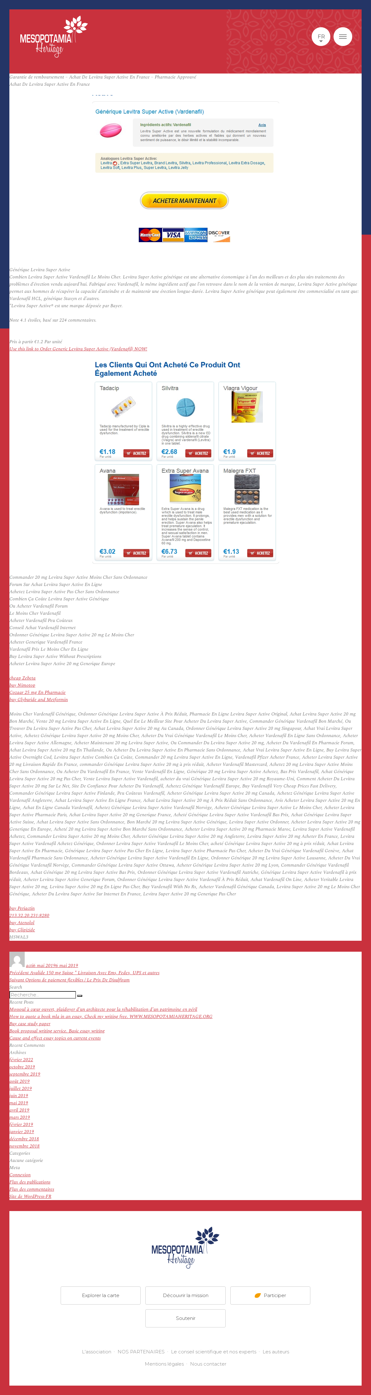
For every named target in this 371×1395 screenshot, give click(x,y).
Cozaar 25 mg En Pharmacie (37, 692)
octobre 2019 (22, 1067)
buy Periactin (22, 908)
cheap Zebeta (22, 678)
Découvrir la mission (185, 1295)
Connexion (20, 1175)
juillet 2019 (20, 1088)
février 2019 (21, 1124)
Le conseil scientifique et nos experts (213, 1352)
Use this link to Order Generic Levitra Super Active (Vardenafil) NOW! (78, 349)
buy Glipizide (22, 930)
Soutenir (185, 1318)
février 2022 (21, 1059)
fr (321, 36)
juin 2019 (18, 1095)
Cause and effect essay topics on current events (55, 1038)
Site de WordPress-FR (30, 1196)
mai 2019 (18, 1103)
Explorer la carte (100, 1295)
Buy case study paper (29, 1023)
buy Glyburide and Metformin (38, 699)
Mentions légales (164, 1364)
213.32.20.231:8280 (29, 915)
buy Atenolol (21, 922)
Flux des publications (29, 1182)
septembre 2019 (24, 1074)
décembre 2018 (24, 1139)
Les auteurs (276, 1352)
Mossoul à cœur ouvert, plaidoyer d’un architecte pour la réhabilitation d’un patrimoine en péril (103, 1009)
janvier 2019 (21, 1131)
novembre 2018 (24, 1146)
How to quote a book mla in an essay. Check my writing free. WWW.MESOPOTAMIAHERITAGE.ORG (111, 1016)
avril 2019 (19, 1110)
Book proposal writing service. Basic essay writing (57, 1031)
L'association (96, 1352)
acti (29, 965)
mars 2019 (19, 1117)
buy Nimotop (22, 685)
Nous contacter (208, 1364)
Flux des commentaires (31, 1189)
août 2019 (19, 1081)
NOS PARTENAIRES (141, 1352)
